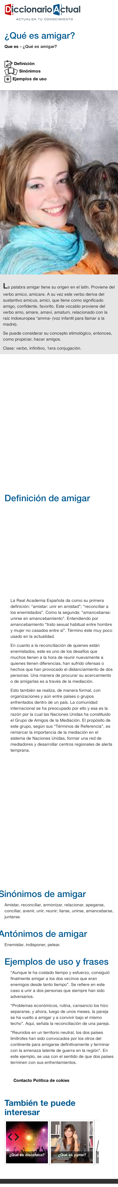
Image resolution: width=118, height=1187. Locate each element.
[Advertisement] (57, 423)
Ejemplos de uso (25, 79)
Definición (19, 64)
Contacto (22, 1080)
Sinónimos (22, 71)
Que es (11, 46)
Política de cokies (51, 1080)
